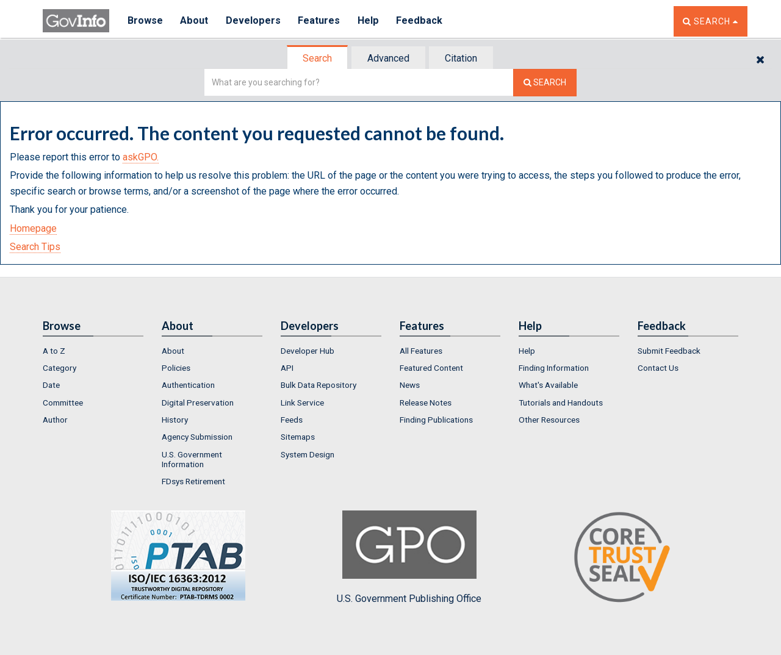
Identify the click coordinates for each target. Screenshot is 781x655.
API (287, 368)
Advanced (388, 58)
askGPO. (141, 157)
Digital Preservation (198, 402)
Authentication (188, 385)
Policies (176, 368)
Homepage (33, 228)
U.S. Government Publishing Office (409, 557)
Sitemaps (298, 437)
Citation (461, 58)
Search (317, 58)
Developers (254, 21)
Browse (145, 21)
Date (51, 385)
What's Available (548, 385)
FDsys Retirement (193, 481)
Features (321, 21)
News (410, 385)
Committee (63, 402)
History (175, 419)
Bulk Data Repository (318, 385)
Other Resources (549, 419)
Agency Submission (197, 437)
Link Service (302, 402)
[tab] (318, 58)
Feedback (421, 21)
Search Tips (35, 246)
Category (59, 368)
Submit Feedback (669, 351)
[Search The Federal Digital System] (545, 82)
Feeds (292, 419)
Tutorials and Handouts (561, 402)
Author (55, 419)
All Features (421, 351)
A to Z (54, 351)
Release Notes (426, 402)
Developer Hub (307, 351)
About (195, 21)
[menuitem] (93, 351)
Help (370, 21)
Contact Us (658, 368)
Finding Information (554, 368)
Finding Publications (436, 419)
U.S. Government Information (192, 459)
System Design (307, 454)
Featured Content (431, 368)
